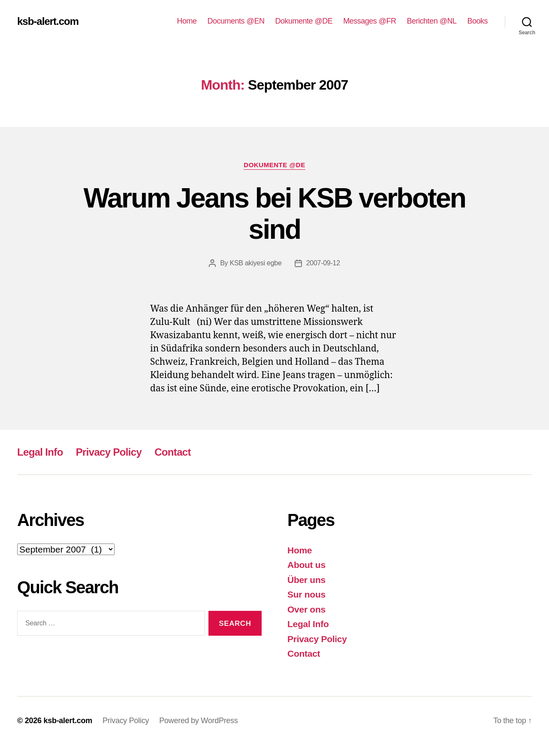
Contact (172, 452)
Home (187, 21)
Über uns (306, 580)
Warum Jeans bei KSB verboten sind (275, 214)
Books (477, 21)
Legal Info (40, 452)
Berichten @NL (432, 21)
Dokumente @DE (303, 21)
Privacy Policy (109, 452)
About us (306, 565)
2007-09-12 (323, 263)
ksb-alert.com (47, 21)
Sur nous (306, 594)
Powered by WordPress (198, 720)
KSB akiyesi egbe (256, 263)
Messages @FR (369, 21)
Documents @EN (236, 21)
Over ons (306, 609)
